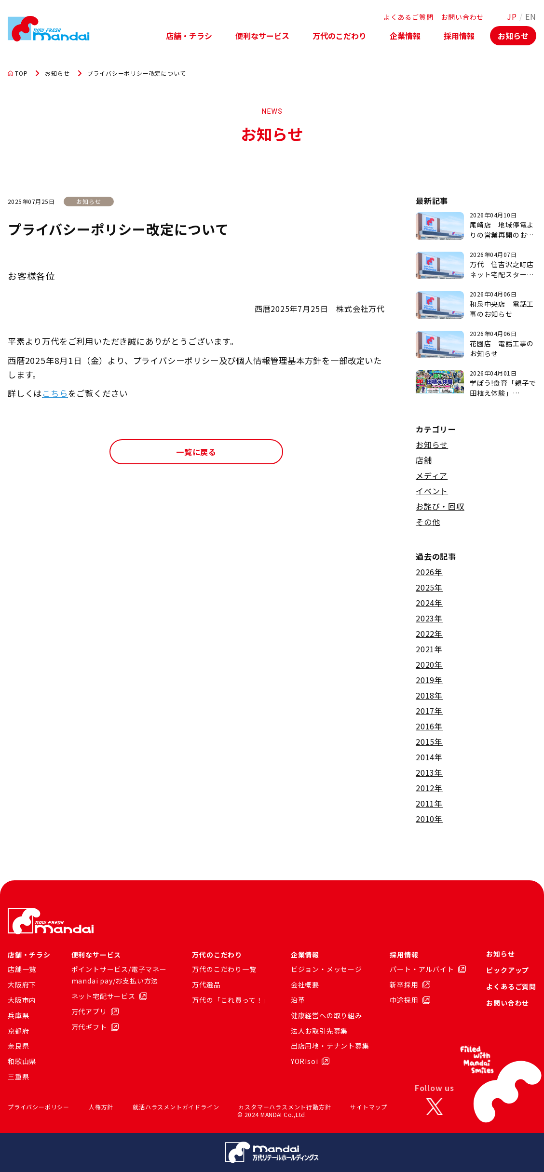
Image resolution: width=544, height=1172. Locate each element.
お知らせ (513, 35)
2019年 (429, 680)
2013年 (429, 772)
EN (530, 16)
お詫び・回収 (440, 506)
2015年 (429, 741)
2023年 (429, 618)
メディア (432, 475)
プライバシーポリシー (38, 1107)
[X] (434, 1107)
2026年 (429, 572)
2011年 (429, 803)
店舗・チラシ (189, 35)
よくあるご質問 (408, 17)
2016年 (429, 726)
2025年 (429, 587)
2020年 (429, 664)
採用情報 (459, 35)
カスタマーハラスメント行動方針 (284, 1107)
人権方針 (101, 1107)
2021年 (429, 649)
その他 (428, 521)
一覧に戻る (196, 452)
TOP (17, 73)
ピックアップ (507, 970)
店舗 (424, 460)
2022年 (429, 633)
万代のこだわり (340, 35)
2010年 (429, 818)
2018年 (429, 695)
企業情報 (405, 35)
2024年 (429, 602)
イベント (432, 491)
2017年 (429, 710)
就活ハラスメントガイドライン (176, 1107)
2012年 (429, 788)
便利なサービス (262, 35)
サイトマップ (368, 1107)
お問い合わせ (462, 17)
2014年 (429, 757)
